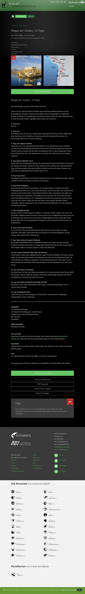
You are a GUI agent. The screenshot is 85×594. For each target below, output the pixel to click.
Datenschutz (36, 457)
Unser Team (14, 468)
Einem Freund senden (43, 389)
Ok (79, 590)
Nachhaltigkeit (37, 468)
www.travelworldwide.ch (61, 449)
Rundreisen (21, 16)
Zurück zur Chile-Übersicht (20, 26)
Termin (13, 463)
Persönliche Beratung (42, 380)
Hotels (30, 16)
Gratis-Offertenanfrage (53, 92)
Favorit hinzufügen (42, 393)
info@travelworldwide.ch (61, 447)
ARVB (34, 455)
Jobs (34, 463)
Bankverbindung (37, 465)
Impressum (36, 460)
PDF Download (42, 384)
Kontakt (13, 460)
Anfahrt (13, 465)
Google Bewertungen (17, 471)
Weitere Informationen (69, 590)
